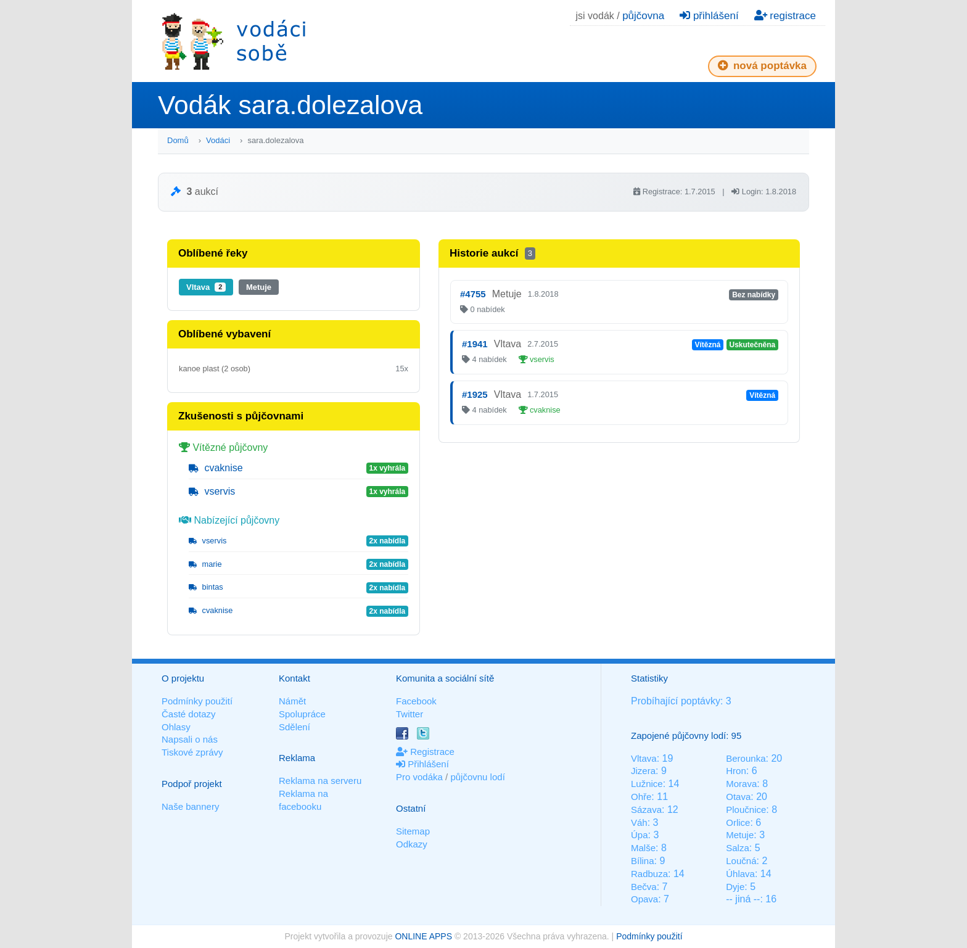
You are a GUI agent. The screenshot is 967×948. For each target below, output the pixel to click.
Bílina (642, 860)
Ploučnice (746, 809)
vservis (212, 491)
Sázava (646, 809)
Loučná (741, 860)
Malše (643, 848)
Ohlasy (176, 727)
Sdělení (294, 727)
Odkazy (411, 844)
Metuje (258, 287)
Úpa (639, 835)
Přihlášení (422, 764)
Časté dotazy (189, 714)
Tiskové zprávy (192, 752)
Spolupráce (302, 714)
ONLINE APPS (423, 936)
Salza (737, 848)
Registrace (425, 751)
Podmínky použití (197, 701)
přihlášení (709, 16)
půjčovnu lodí (477, 777)
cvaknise (216, 468)
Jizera (643, 770)
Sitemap (413, 831)
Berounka (745, 758)
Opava (644, 899)
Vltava (206, 287)
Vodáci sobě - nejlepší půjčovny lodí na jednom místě (234, 41)
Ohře (641, 796)
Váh (639, 822)
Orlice (738, 822)
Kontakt (294, 678)
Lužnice (647, 783)
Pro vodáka (419, 777)
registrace (785, 16)
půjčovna (643, 16)
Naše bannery (190, 806)
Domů (178, 140)
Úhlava (740, 873)
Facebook (416, 701)
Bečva (644, 886)
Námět (292, 701)
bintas (206, 586)
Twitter (409, 714)
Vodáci (218, 140)
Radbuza (649, 873)
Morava (741, 783)
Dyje (735, 886)
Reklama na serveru (320, 780)
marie (205, 564)
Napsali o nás (190, 739)
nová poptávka (762, 66)
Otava (738, 796)
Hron (736, 770)
